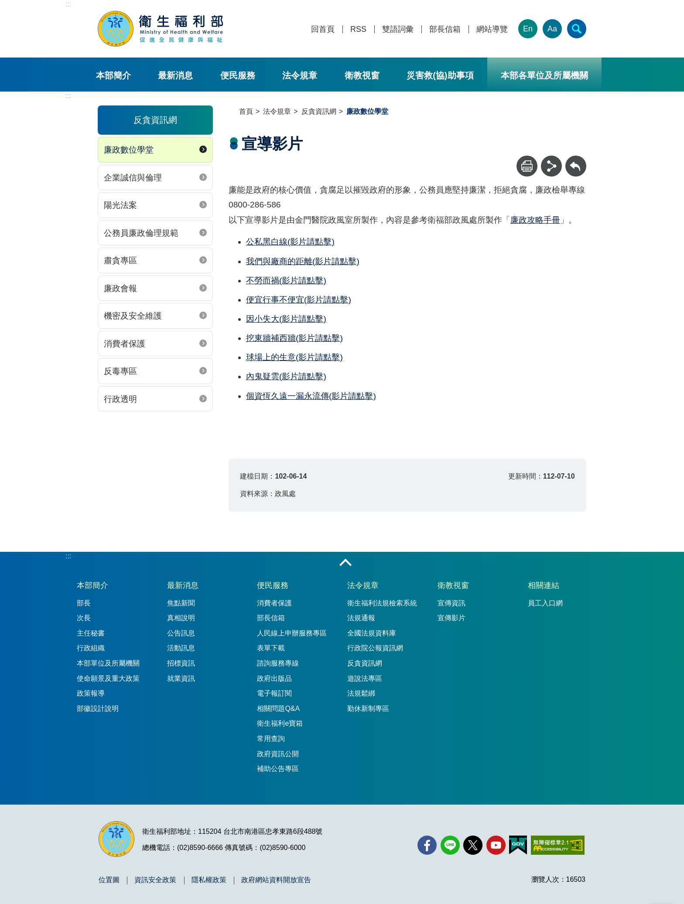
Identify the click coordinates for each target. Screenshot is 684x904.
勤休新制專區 (368, 708)
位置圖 (109, 880)
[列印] (526, 166)
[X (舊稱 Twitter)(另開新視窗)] (472, 845)
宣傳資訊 (451, 603)
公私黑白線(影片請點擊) (290, 241)
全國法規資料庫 (371, 633)
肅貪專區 (120, 260)
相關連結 (543, 585)
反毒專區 (120, 371)
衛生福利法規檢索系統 (382, 603)
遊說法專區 (364, 678)
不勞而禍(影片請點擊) (286, 280)
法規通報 (361, 618)
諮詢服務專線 (278, 663)
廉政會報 (120, 288)
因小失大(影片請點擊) (286, 318)
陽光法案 (120, 205)
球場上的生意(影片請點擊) (294, 357)
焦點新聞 (181, 603)
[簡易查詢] (576, 28)
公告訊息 (181, 633)
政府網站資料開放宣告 (276, 880)
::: (68, 4)
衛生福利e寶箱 (280, 723)
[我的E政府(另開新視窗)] (518, 845)
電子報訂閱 (274, 693)
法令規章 (299, 75)
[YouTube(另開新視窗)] (496, 845)
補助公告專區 (278, 768)
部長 (84, 603)
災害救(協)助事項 (440, 75)
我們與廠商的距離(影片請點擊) (302, 261)
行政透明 (120, 399)
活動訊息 (181, 648)
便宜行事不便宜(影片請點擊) (298, 299)
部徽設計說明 (98, 708)
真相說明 (181, 618)
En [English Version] (528, 28)
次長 (84, 618)
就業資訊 (181, 678)
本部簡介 (113, 75)
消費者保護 (124, 343)
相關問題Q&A (278, 708)
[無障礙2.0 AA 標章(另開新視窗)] (558, 845)
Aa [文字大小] (552, 28)
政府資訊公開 (278, 754)
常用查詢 (271, 738)
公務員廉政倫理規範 (141, 233)
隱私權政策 (209, 880)
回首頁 (323, 29)
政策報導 (91, 693)
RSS (358, 29)
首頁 (246, 111)
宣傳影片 (451, 618)
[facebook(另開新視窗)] (427, 845)
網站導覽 (492, 29)
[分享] (551, 166)
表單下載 (271, 648)
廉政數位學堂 (129, 149)
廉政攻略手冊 (535, 219)
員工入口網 (545, 603)
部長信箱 (445, 29)
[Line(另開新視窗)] (450, 845)
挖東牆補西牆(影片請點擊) (294, 338)
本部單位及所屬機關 (108, 663)
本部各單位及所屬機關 (544, 75)
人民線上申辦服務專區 (292, 633)
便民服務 (237, 75)
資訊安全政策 (155, 880)
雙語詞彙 (398, 29)
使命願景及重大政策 (108, 678)
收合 (345, 563)
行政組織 (91, 648)
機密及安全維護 (133, 315)
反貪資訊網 (318, 111)
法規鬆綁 (361, 693)
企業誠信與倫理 (133, 177)
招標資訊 (181, 663)
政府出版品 (274, 678)
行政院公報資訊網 (375, 648)
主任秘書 (91, 633)
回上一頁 (575, 159)
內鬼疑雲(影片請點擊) (286, 376)
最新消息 (175, 75)
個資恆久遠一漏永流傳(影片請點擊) (311, 396)
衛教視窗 (362, 75)
